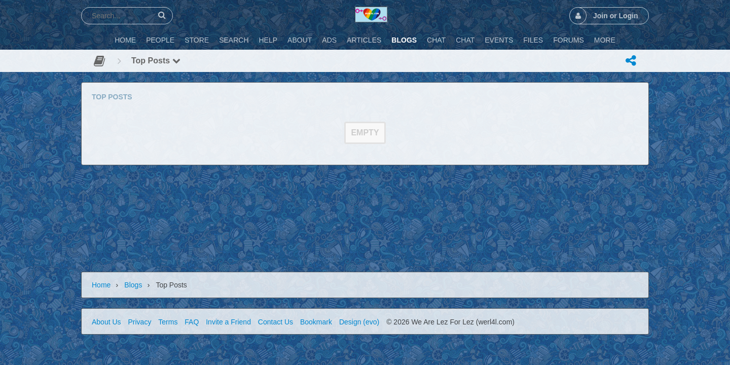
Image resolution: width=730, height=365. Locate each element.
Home (101, 285)
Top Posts (155, 60)
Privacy (139, 322)
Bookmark (316, 322)
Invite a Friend (228, 322)
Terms (167, 322)
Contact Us (275, 322)
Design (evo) (359, 322)
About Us (106, 322)
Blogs (133, 285)
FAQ (192, 322)
